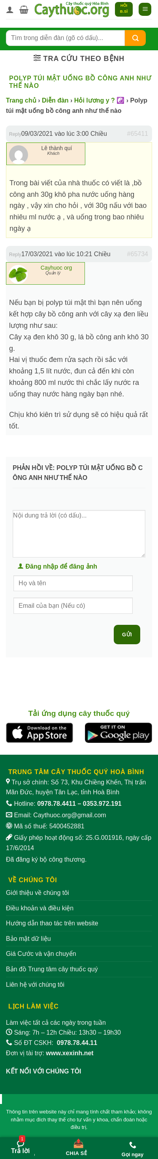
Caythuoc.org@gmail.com (69, 815)
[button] (23, 9)
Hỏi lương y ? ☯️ (99, 100)
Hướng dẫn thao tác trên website (52, 923)
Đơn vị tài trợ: (50, 1053)
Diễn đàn (55, 100)
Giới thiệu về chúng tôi (37, 892)
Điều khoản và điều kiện (39, 908)
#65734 (137, 254)
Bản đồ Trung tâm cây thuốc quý (52, 969)
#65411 (137, 133)
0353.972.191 (102, 803)
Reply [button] (15, 134)
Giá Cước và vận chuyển (41, 953)
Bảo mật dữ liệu (28, 938)
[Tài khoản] (10, 9)
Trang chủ (21, 100)
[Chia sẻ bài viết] (76, 1145)
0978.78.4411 (56, 803)
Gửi (127, 635)
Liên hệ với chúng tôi (35, 984)
